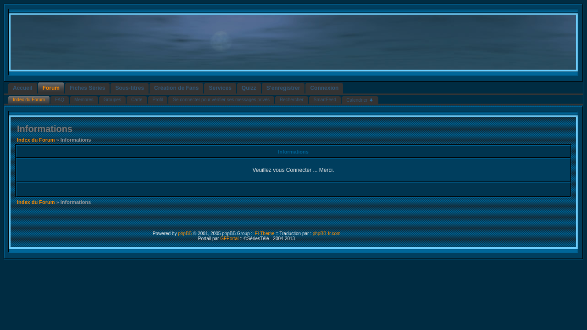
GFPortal (229, 238)
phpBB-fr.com (327, 233)
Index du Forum (36, 140)
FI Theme (265, 233)
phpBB (185, 233)
